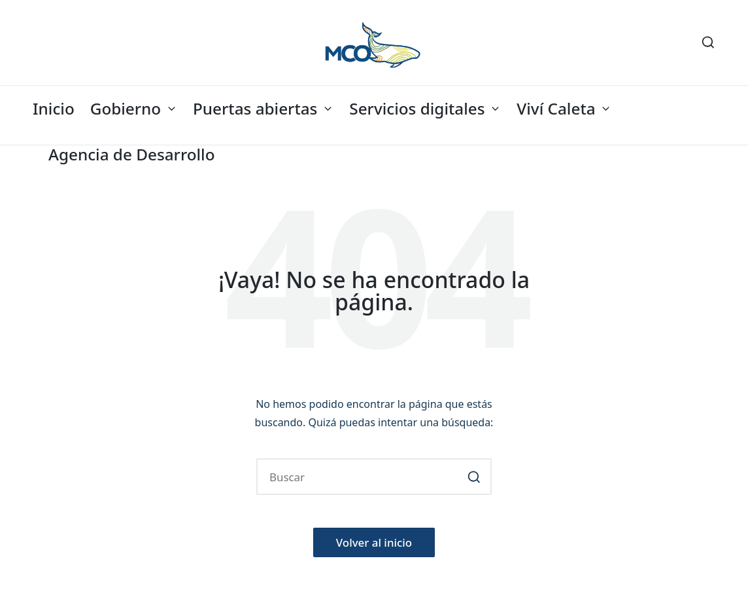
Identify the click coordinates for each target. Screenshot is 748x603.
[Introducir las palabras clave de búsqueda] (374, 476)
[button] (474, 476)
